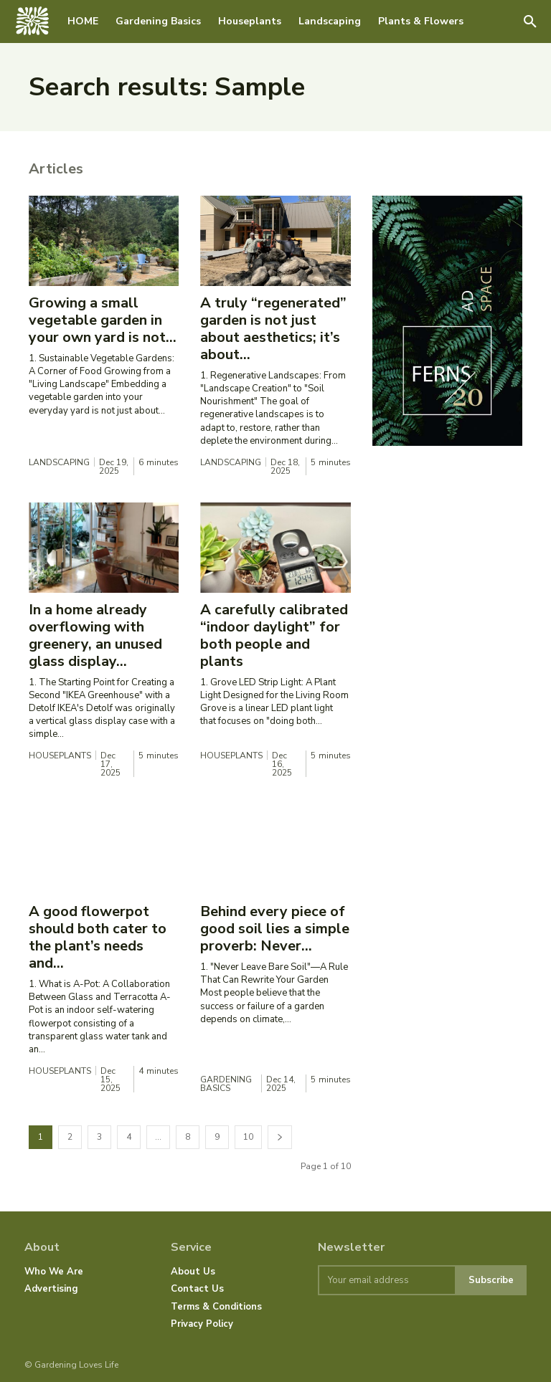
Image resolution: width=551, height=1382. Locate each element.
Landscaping (59, 462)
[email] (386, 1280)
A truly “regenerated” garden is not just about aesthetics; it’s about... (273, 328)
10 (248, 1137)
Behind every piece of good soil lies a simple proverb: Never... (274, 929)
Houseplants (60, 755)
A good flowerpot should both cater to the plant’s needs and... (97, 937)
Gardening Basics (226, 1083)
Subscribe (491, 1280)
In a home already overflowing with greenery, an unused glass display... (95, 635)
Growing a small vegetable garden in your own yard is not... (102, 320)
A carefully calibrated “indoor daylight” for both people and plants (274, 635)
